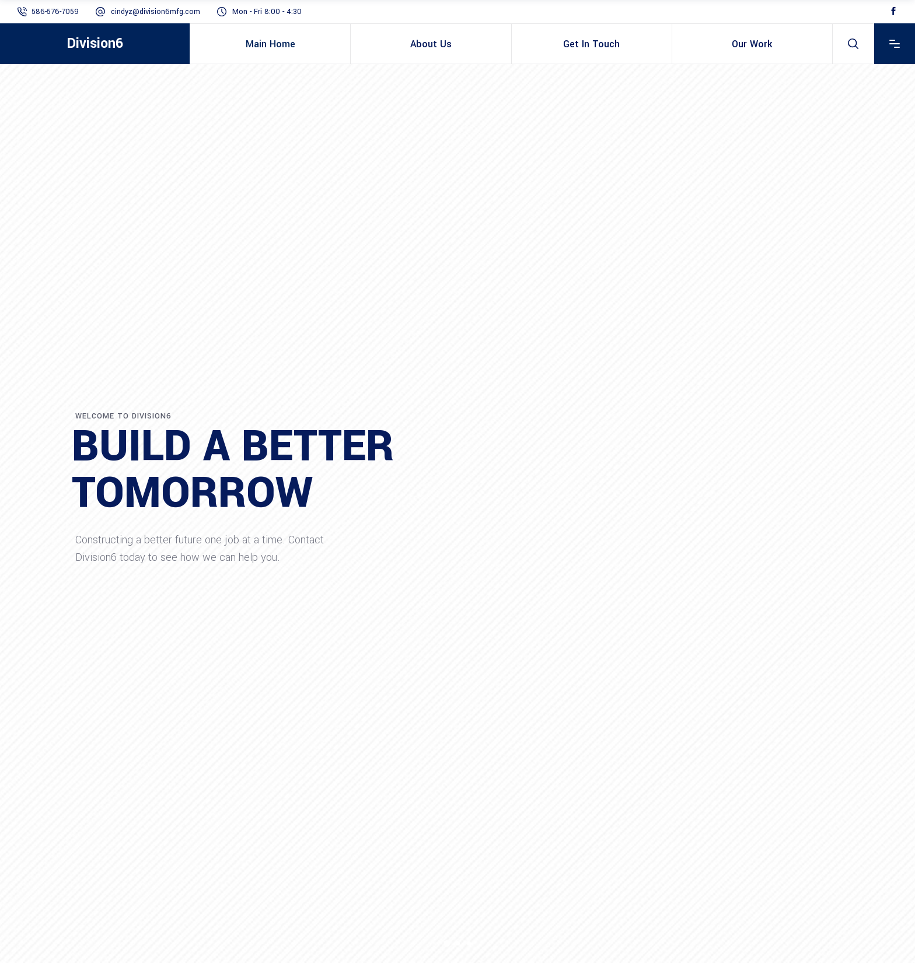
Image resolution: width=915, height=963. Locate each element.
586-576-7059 (55, 11)
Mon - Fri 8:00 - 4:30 (267, 11)
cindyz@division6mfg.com (155, 11)
